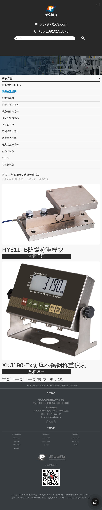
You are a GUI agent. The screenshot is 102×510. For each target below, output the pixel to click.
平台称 (5, 158)
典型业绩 (48, 385)
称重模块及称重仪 (11, 85)
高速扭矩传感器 (10, 118)
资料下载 (73, 385)
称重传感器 (8, 98)
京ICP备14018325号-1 (71, 498)
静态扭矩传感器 (10, 144)
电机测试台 (8, 164)
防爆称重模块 (9, 91)
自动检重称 (8, 151)
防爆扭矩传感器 (10, 105)
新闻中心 (61, 385)
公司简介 (23, 385)
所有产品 (7, 78)
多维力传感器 (9, 138)
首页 (4, 174)
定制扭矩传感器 (10, 131)
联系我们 (85, 385)
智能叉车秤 (8, 124)
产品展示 (15, 174)
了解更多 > (51, 422)
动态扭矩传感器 (10, 111)
